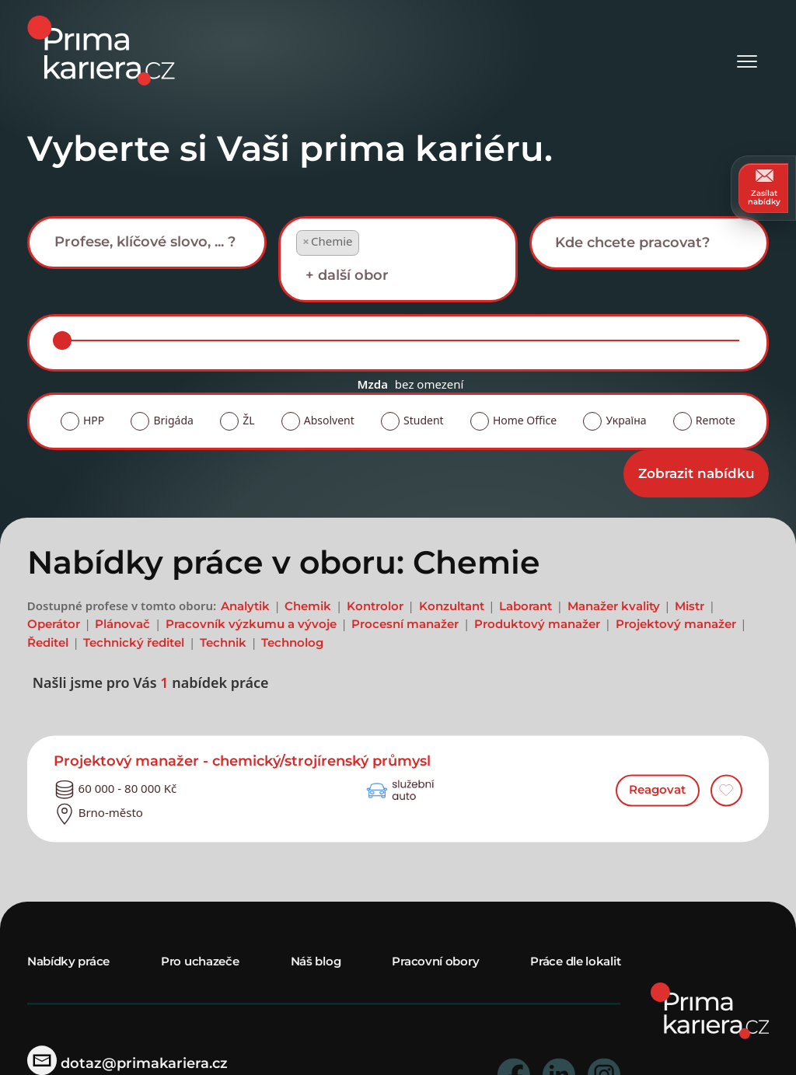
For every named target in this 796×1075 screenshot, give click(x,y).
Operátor (53, 624)
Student (423, 420)
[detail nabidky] (398, 762)
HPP (93, 420)
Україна (626, 420)
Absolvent (329, 420)
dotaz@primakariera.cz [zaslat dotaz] (127, 1063)
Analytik (245, 606)
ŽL (248, 420)
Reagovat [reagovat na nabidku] (657, 790)
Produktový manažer (537, 624)
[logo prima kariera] (101, 49)
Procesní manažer (405, 624)
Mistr (689, 606)
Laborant (525, 606)
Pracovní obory (435, 961)
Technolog (292, 642)
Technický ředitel (133, 642)
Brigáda (173, 420)
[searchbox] (159, 242)
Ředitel (47, 642)
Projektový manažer (676, 624)
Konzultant (451, 606)
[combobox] (147, 242)
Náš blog (316, 961)
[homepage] (710, 1009)
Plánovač (122, 624)
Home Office (525, 420)
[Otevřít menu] (747, 51)
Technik (223, 642)
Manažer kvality (613, 606)
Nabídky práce (68, 961)
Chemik (308, 606)
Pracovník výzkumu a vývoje (251, 624)
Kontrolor (375, 606)
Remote (715, 420)
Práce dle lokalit (575, 961)
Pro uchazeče (200, 961)
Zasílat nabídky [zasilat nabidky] (764, 188)
